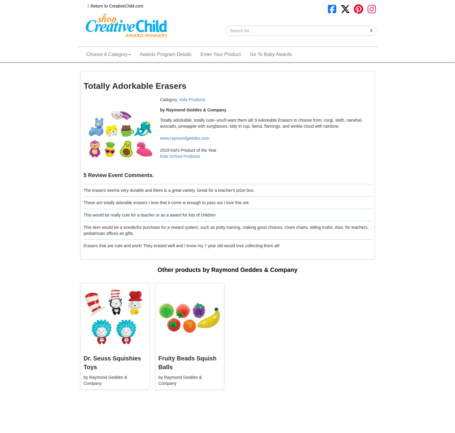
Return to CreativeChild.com (115, 6)
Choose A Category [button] (108, 54)
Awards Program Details (165, 54)
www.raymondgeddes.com (184, 138)
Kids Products (192, 99)
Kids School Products (180, 156)
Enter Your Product (220, 54)
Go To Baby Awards (271, 54)
